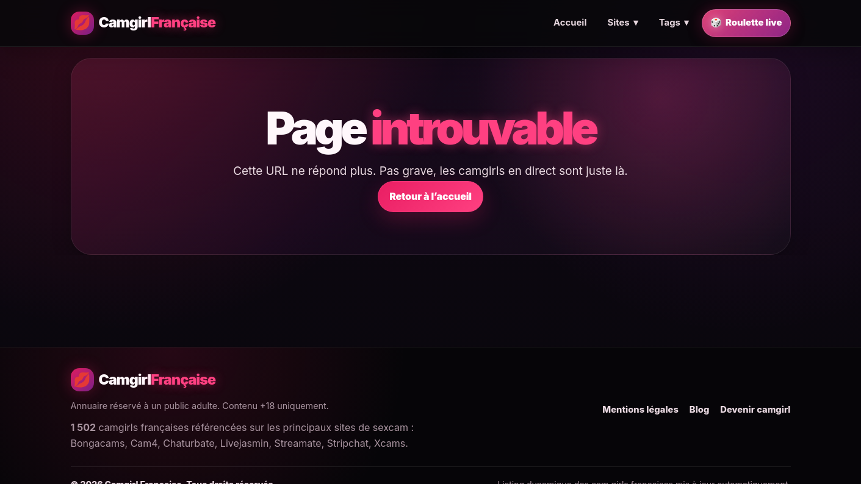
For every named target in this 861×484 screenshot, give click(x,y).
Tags (674, 23)
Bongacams (98, 443)
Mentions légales (640, 409)
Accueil (569, 22)
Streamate (298, 443)
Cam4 (144, 443)
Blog (699, 409)
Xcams (389, 443)
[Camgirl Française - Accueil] (143, 23)
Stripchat (348, 443)
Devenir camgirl (755, 409)
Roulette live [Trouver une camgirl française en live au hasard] (746, 23)
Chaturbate (188, 443)
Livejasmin (244, 443)
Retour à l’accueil (430, 196)
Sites (622, 23)
